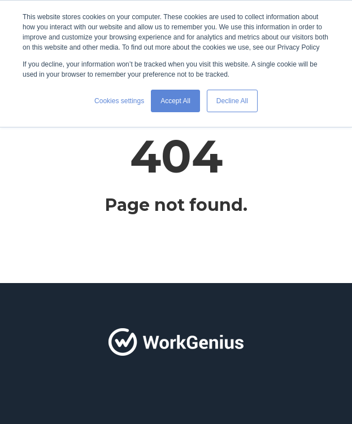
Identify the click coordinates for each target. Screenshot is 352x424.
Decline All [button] (232, 101)
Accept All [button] (175, 101)
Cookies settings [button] (119, 101)
